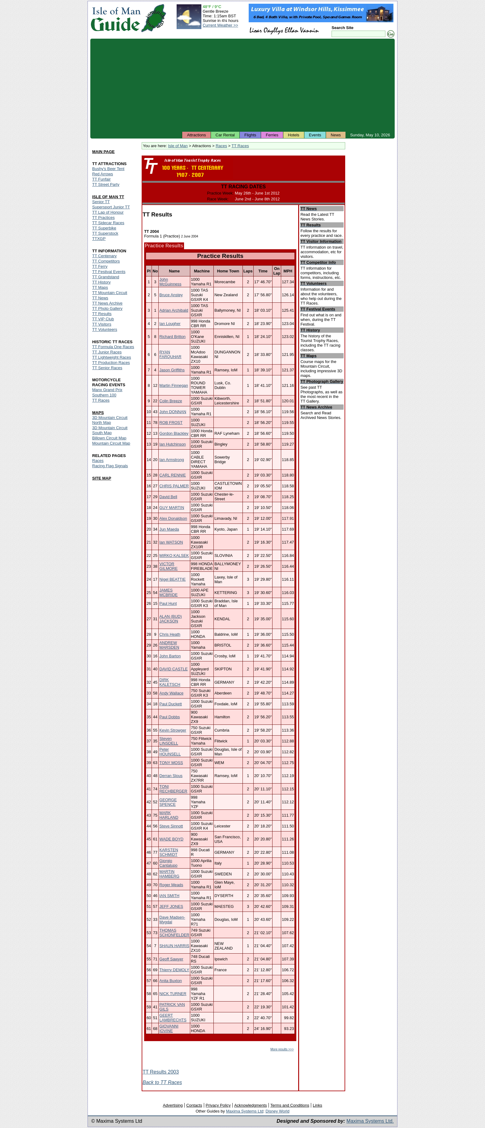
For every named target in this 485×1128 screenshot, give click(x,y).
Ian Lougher (169, 323)
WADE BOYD (171, 839)
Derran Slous (170, 775)
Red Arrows (102, 174)
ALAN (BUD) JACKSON (170, 618)
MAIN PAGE (103, 151)
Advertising (172, 1105)
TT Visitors (101, 324)
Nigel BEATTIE (172, 579)
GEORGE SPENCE (168, 802)
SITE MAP (101, 478)
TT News (100, 298)
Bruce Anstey (170, 295)
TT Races (240, 145)
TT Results (102, 313)
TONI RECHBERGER (173, 788)
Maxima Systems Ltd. (370, 1121)
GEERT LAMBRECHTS (172, 1017)
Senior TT (101, 201)
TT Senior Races (107, 367)
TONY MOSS (171, 762)
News (336, 135)
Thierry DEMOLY (174, 970)
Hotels (293, 135)
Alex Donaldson (173, 518)
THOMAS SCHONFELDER (174, 932)
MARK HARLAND (168, 815)
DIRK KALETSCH (169, 682)
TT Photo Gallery (107, 308)
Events (315, 135)
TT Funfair (101, 179)
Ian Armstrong (171, 459)
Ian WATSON (171, 542)
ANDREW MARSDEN (169, 645)
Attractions (196, 135)
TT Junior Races (107, 352)
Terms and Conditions (289, 1105)
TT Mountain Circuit (109, 292)
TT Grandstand (105, 277)
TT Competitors (106, 261)
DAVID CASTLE (173, 669)
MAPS (98, 412)
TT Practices (103, 217)
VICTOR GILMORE (168, 566)
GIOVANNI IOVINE (168, 1028)
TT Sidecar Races (108, 222)
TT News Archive (107, 303)
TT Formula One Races (113, 346)
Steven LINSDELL (168, 741)
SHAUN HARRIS (174, 945)
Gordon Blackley (173, 433)
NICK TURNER (172, 993)
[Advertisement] (242, 85)
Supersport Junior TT (111, 207)
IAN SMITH (169, 895)
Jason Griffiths (172, 370)
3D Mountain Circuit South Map (109, 430)
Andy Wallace (171, 693)
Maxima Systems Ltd (245, 1111)
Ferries (272, 135)
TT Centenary (104, 256)
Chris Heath (169, 634)
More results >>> (282, 1049)
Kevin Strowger (172, 730)
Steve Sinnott (171, 826)
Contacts (194, 1105)
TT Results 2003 (161, 1072)
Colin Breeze (170, 401)
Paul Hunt (168, 603)
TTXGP (98, 238)
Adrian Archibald (173, 310)
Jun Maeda (169, 529)
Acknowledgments (250, 1105)
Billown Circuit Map (109, 438)
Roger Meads (171, 884)
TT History (101, 282)
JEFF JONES (171, 906)
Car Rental (225, 135)
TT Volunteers (104, 329)
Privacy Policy (218, 1105)
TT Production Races (111, 362)
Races (221, 145)
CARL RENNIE (172, 475)
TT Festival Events (108, 271)
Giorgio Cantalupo (168, 863)
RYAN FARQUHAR (170, 354)
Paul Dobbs (169, 717)
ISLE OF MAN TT (108, 196)
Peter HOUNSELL (170, 751)
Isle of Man (178, 145)
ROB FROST (170, 422)
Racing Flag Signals (110, 466)
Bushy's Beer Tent (108, 168)
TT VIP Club (103, 319)
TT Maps (100, 287)
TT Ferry (100, 266)
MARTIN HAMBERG (169, 873)
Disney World (278, 1111)
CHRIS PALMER (174, 486)
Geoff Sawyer (171, 959)
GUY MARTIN (171, 507)
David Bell (168, 496)
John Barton (170, 656)
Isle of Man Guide (115, 18)
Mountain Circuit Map (111, 443)
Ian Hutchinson (172, 444)
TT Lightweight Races (111, 357)
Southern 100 (104, 395)
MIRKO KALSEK (174, 555)
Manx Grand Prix (107, 389)
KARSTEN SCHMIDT (168, 852)
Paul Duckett (170, 704)
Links (317, 1105)
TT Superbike (104, 228)
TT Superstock (105, 233)
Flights (250, 135)
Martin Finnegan (173, 385)
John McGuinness (170, 281)
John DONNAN (172, 411)
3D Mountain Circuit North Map (109, 420)
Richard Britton (172, 336)
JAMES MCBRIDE (168, 592)
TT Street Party (105, 184)
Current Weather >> (220, 25)
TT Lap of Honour (108, 212)
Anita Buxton (170, 980)
